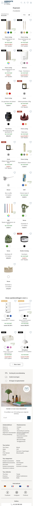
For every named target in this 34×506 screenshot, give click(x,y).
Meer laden (16, 364)
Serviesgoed (19, 462)
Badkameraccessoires (9, 462)
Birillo (17, 478)
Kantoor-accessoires (8, 466)
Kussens (18, 464)
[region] (8, 33)
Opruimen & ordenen (8, 468)
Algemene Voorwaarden (9, 432)
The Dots (5, 474)
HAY (17, 449)
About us (5, 427)
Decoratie (5, 464)
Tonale (18, 474)
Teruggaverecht (21, 441)
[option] (5, 32)
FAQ (18, 429)
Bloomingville (20, 453)
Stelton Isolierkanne (21, 476)
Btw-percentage (21, 439)
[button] (5, 15)
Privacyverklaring (7, 434)
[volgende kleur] (15, 32)
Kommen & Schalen (21, 466)
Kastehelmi (6, 478)
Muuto (18, 447)
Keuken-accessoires (8, 460)
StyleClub (5, 429)
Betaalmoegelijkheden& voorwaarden (23, 433)
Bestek (18, 460)
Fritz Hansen (6, 453)
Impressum (6, 430)
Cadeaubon (20, 437)
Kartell (4, 454)
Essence (5, 476)
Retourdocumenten (22, 436)
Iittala (4, 449)
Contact (19, 427)
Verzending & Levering (23, 430)
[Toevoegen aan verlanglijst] (15, 20)
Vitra (4, 451)
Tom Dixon (6, 447)
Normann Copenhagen (22, 451)
